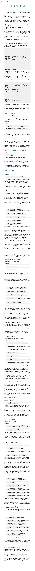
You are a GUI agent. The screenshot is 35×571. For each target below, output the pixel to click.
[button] (1, 1)
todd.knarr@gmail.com (27, 568)
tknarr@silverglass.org (27, 566)
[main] (17, 5)
